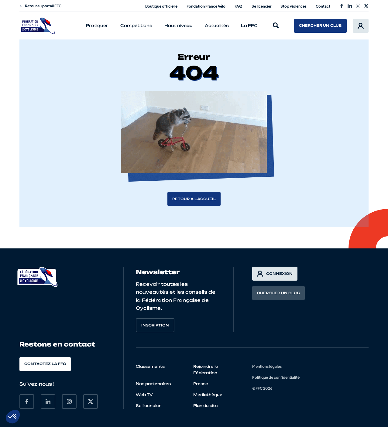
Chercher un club (320, 25)
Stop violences (293, 6)
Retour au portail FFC (40, 6)
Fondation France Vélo (206, 6)
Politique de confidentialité (276, 377)
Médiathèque (207, 394)
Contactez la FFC (45, 364)
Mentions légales (267, 366)
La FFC (249, 25)
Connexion (275, 274)
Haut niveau (178, 25)
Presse (200, 383)
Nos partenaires (153, 383)
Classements (150, 366)
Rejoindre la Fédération (205, 369)
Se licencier (261, 6)
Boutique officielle (161, 6)
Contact (323, 6)
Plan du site (205, 405)
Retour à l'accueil (194, 199)
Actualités (217, 25)
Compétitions (136, 25)
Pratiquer (97, 25)
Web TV (144, 394)
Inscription (155, 325)
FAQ (238, 6)
